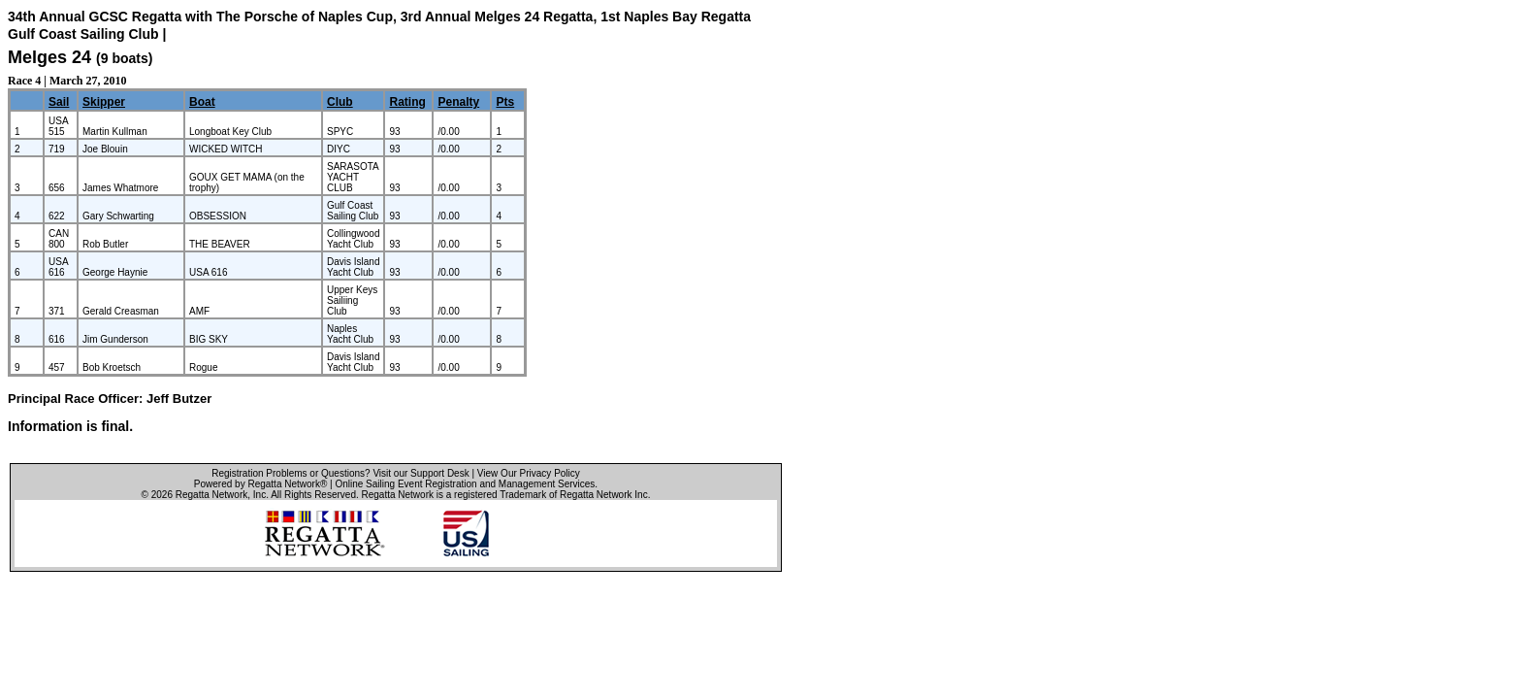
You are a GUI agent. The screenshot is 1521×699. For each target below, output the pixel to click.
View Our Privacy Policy (528, 473)
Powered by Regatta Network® (260, 484)
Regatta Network (211, 494)
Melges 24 (49, 57)
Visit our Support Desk (420, 473)
